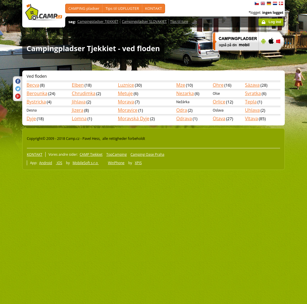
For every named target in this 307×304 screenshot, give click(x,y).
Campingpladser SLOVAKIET (144, 21)
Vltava (251, 118)
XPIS (138, 162)
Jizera (77, 110)
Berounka (37, 93)
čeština (256, 3)
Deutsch (269, 3)
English (263, 3)
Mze (180, 85)
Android (45, 162)
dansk (281, 3)
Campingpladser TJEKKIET (97, 21)
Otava (219, 118)
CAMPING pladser (83, 8)
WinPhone (116, 162)
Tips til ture (179, 21)
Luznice (126, 85)
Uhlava (252, 110)
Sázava (252, 85)
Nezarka (185, 93)
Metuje (125, 93)
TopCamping (116, 154)
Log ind (275, 22)
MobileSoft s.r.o (85, 162)
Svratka (253, 93)
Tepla (251, 102)
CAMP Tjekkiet (91, 154)
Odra (181, 110)
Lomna (79, 118)
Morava (126, 102)
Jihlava (79, 102)
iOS (59, 162)
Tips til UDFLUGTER (122, 8)
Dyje (31, 118)
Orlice (219, 102)
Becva (33, 85)
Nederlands (275, 3)
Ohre (218, 85)
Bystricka (36, 102)
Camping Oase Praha (147, 154)
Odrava (184, 118)
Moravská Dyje (133, 118)
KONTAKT (153, 8)
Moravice (127, 110)
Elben (78, 85)
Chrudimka (84, 93)
